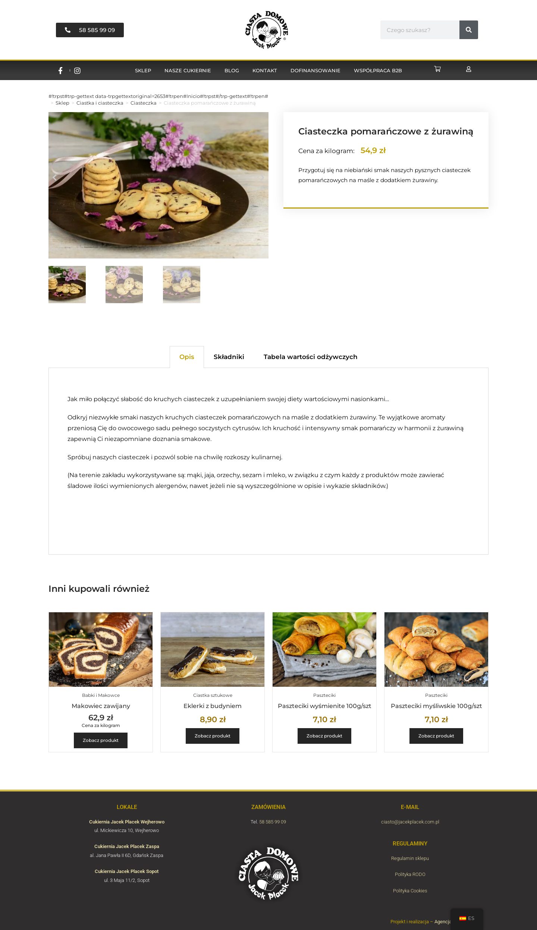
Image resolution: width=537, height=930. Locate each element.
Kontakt (264, 70)
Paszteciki (324, 695)
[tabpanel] (268, 461)
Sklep (143, 70)
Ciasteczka (144, 103)
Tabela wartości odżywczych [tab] (311, 357)
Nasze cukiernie (187, 70)
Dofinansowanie (315, 70)
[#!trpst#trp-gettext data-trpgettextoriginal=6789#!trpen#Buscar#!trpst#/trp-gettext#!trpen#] (468, 29)
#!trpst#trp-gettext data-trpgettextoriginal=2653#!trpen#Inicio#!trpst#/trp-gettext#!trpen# (158, 96)
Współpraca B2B (378, 70)
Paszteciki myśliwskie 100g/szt (436, 706)
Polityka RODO (410, 874)
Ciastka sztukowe (212, 695)
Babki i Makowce (101, 695)
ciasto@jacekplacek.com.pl (410, 822)
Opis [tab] (186, 357)
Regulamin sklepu (410, 858)
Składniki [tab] (229, 357)
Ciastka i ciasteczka (99, 103)
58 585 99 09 (272, 822)
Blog (231, 70)
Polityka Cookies (410, 891)
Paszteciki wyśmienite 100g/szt (324, 706)
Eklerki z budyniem (212, 706)
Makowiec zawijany (101, 706)
